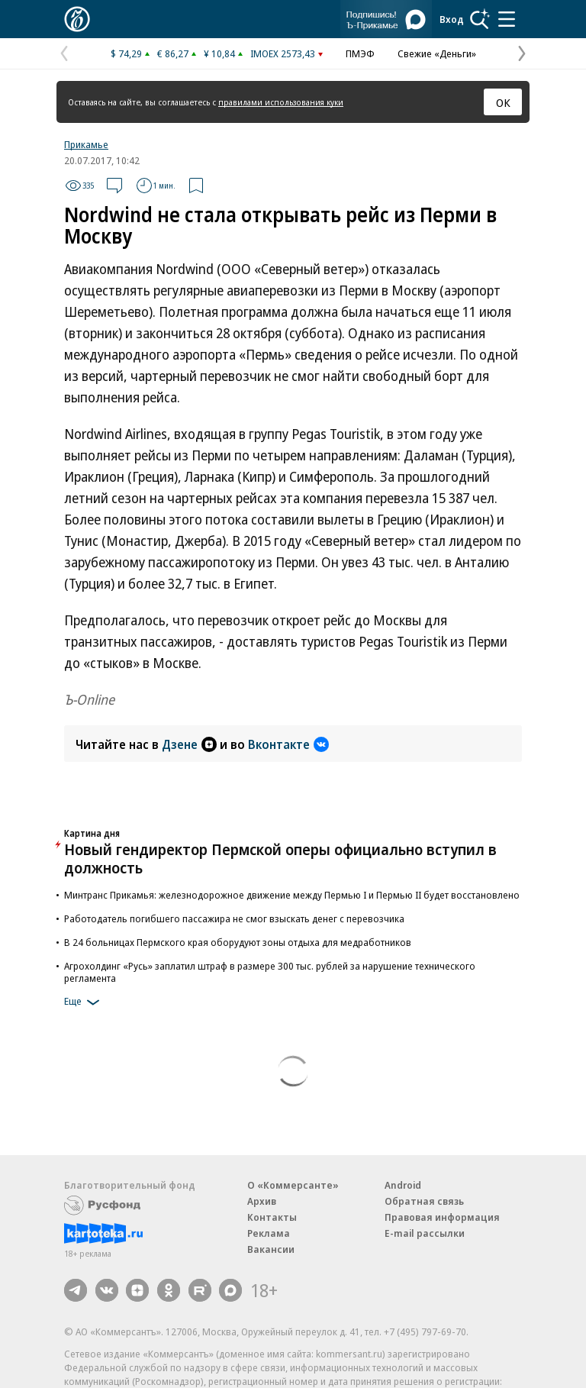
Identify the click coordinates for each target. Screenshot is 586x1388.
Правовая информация (442, 1217)
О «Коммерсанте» (293, 1185)
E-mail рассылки (425, 1233)
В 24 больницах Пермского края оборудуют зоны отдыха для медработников (237, 942)
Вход (452, 19)
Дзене (189, 744)
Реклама (268, 1233)
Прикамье (86, 144)
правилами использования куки (280, 102)
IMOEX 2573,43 (282, 53)
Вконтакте (288, 744)
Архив (261, 1201)
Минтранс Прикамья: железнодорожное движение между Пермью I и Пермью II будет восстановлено (292, 895)
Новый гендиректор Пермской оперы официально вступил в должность (280, 858)
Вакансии (271, 1249)
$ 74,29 (126, 53)
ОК (503, 102)
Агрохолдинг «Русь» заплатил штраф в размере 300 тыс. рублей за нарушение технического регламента (269, 972)
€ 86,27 (172, 53)
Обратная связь (424, 1201)
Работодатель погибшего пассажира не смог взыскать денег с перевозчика (234, 918)
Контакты (272, 1217)
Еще (84, 1002)
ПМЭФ (360, 53)
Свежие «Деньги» (437, 53)
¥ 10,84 (219, 53)
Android (403, 1185)
